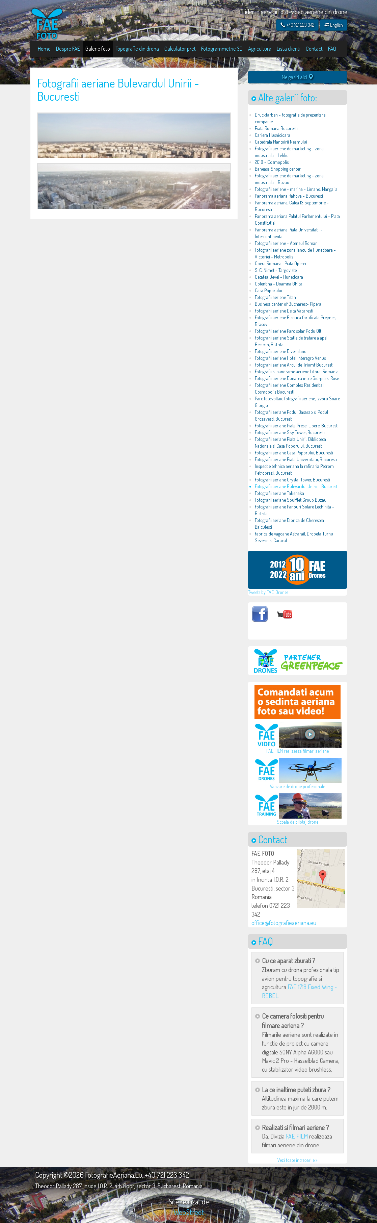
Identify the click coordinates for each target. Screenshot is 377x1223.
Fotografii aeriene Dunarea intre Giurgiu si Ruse (297, 378)
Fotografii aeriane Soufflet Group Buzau (290, 500)
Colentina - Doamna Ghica (278, 283)
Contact (314, 48)
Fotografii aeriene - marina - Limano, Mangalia (296, 189)
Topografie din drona (137, 48)
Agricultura (259, 48)
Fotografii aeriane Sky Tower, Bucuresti (290, 432)
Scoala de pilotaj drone (297, 822)
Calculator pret (180, 48)
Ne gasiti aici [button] (298, 77)
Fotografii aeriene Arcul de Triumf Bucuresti (294, 365)
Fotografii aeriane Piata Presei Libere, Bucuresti (297, 425)
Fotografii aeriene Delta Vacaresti (284, 311)
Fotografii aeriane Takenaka (279, 493)
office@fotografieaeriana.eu (283, 922)
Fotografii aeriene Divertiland (280, 351)
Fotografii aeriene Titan (275, 297)
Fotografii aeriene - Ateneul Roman (286, 243)
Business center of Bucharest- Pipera (288, 304)
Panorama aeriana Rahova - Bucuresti (289, 196)
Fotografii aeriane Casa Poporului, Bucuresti (294, 452)
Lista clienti (288, 48)
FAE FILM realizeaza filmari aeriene (297, 751)
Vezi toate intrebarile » (297, 1160)
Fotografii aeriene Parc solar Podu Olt (288, 331)
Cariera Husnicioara (272, 135)
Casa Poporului (268, 290)
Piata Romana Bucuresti (276, 128)
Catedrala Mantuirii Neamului (281, 142)
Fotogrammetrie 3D (222, 48)
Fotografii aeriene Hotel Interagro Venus (290, 358)
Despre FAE (68, 48)
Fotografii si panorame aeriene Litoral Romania (297, 371)
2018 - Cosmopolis (272, 162)
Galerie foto (97, 48)
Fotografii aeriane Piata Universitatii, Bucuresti (296, 459)
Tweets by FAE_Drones (268, 592)
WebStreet (188, 1212)
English (333, 25)
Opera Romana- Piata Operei (280, 263)
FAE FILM (297, 1136)
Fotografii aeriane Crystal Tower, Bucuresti (292, 479)
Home (44, 48)
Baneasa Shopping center (278, 169)
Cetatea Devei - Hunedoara (279, 277)
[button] (321, 878)
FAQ (332, 48)
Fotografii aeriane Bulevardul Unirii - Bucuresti (297, 486)
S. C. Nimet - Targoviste (276, 270)
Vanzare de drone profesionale (297, 786)
